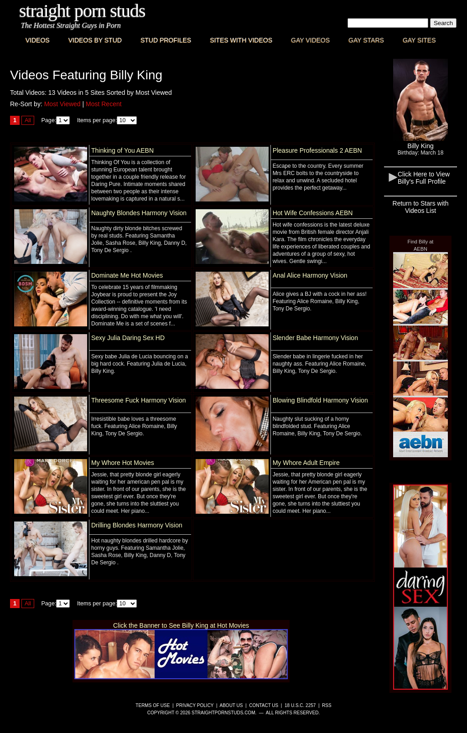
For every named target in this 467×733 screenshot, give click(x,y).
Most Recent (104, 104)
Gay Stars (366, 40)
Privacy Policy (194, 705)
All (28, 120)
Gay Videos (310, 40)
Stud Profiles (165, 40)
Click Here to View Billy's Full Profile (424, 177)
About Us (231, 705)
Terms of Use (152, 705)
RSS (327, 705)
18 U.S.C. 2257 (300, 705)
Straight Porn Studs (82, 10)
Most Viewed (62, 104)
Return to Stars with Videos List (421, 207)
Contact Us (263, 705)
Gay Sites (419, 40)
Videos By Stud (95, 40)
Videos (38, 40)
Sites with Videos (241, 40)
